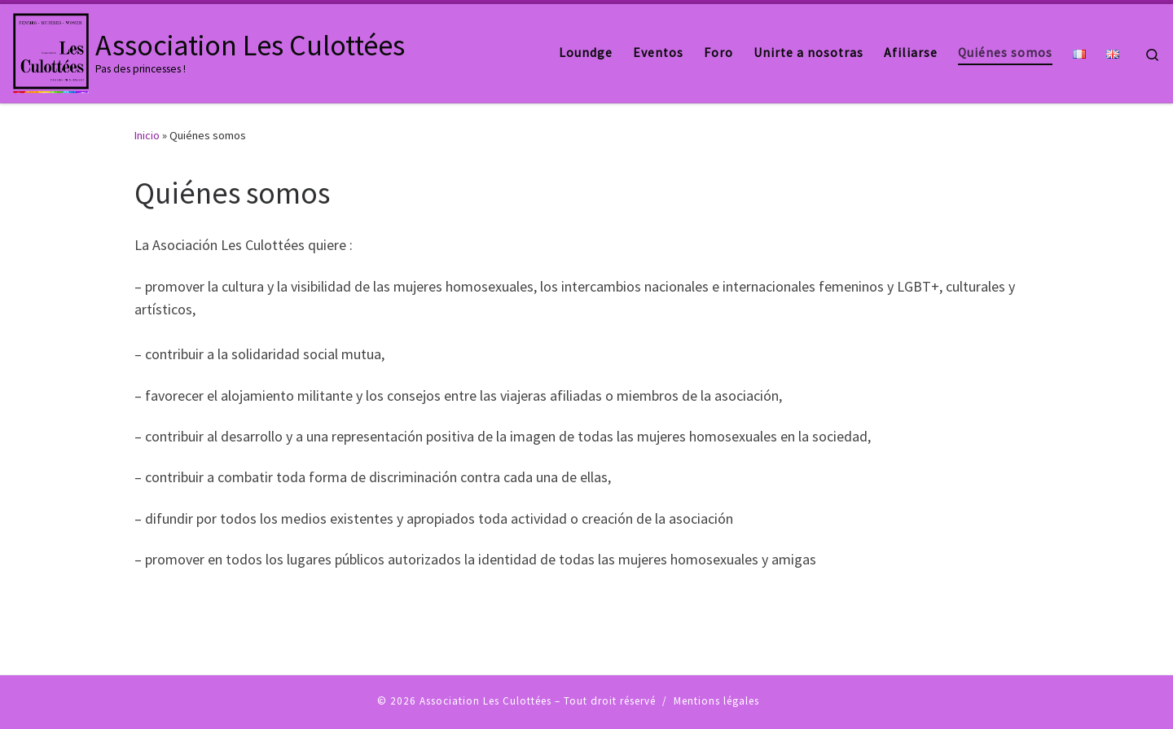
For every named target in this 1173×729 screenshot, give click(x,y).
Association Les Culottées (485, 701)
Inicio (147, 135)
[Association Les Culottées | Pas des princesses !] (51, 50)
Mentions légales (716, 701)
